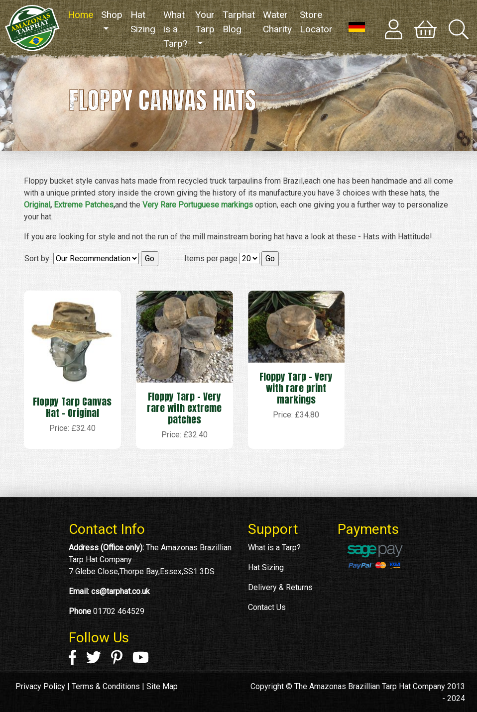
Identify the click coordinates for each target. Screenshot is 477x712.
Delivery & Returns (280, 587)
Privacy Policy (40, 686)
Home (82, 14)
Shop (111, 14)
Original (37, 204)
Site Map (162, 686)
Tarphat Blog (239, 22)
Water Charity (277, 22)
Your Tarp (205, 22)
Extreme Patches (84, 204)
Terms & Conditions (106, 686)
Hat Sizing (142, 22)
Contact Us (267, 607)
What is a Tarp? (175, 29)
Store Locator (316, 22)
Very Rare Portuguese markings (197, 204)
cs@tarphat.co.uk (120, 591)
